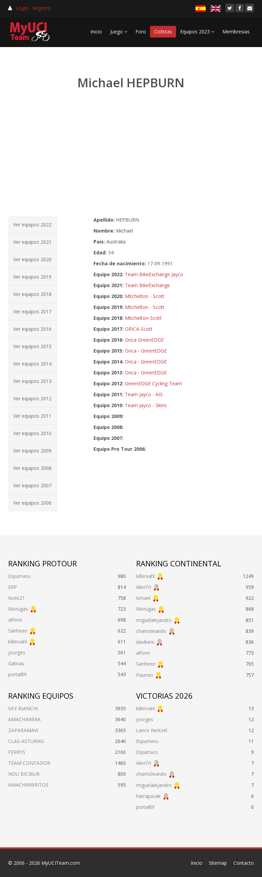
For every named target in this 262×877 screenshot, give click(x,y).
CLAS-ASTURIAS (26, 741)
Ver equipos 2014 (32, 363)
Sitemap (218, 863)
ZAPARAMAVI (23, 730)
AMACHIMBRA (24, 719)
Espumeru (19, 576)
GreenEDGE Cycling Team (153, 383)
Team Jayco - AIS (144, 394)
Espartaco (147, 752)
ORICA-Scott (138, 329)
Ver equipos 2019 (32, 276)
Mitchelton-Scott (143, 318)
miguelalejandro (154, 620)
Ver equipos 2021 (32, 242)
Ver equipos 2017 (32, 311)
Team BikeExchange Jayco (154, 274)
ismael (143, 598)
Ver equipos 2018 (32, 294)
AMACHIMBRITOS (28, 785)
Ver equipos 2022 (32, 224)
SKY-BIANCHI (23, 708)
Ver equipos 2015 (32, 346)
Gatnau (16, 663)
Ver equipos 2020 (32, 259)
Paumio (144, 675)
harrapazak (148, 796)
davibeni (145, 642)
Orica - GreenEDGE (146, 350)
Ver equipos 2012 (32, 398)
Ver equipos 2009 (32, 450)
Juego (118, 31)
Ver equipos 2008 (32, 468)
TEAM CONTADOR (29, 763)
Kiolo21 (16, 598)
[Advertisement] (131, 153)
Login (22, 8)
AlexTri (143, 587)
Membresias (236, 31)
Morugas (18, 609)
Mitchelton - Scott (144, 296)
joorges (16, 652)
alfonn (15, 619)
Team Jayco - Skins (146, 405)
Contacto (243, 863)
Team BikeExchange (147, 285)
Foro (140, 31)
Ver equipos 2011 (32, 416)
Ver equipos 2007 (32, 485)
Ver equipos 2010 (32, 433)
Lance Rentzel (151, 730)
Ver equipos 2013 (32, 381)
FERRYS (16, 752)
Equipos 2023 (197, 31)
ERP (12, 587)
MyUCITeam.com (60, 863)
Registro (41, 8)
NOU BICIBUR (24, 774)
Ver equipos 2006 (32, 503)
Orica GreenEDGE (144, 340)
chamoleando (151, 631)
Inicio (96, 31)
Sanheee (17, 630)
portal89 (17, 674)
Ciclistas (163, 31)
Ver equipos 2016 (32, 329)
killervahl (17, 641)
